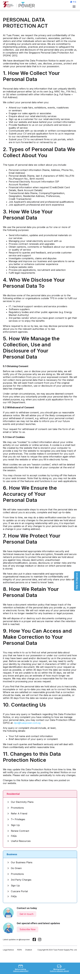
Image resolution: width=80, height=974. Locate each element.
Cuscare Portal (17, 891)
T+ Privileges (16, 819)
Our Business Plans (19, 862)
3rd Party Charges (19, 879)
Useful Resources (19, 841)
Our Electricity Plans (20, 802)
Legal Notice (8, 950)
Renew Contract (18, 830)
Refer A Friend (17, 813)
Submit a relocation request (59, 971)
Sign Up (13, 825)
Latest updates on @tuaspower (16, 939)
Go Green (14, 868)
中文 (74, 2)
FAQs (12, 835)
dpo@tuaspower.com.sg (27, 722)
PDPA (19, 950)
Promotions (15, 807)
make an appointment (20, 971)
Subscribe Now (27, 929)
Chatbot (28, 950)
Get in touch (26, 914)
